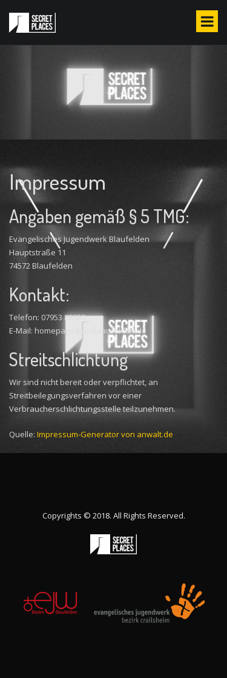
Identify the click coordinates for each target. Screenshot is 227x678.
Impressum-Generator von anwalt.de (105, 434)
